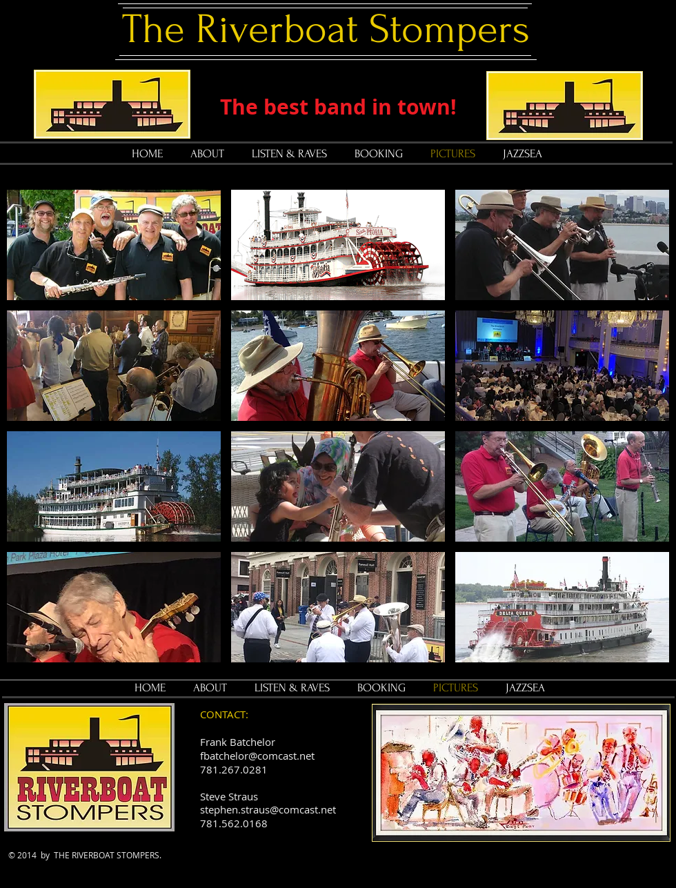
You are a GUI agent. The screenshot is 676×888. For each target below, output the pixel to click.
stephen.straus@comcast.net (268, 809)
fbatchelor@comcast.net (257, 755)
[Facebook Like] (285, 864)
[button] (114, 245)
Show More (338, 673)
